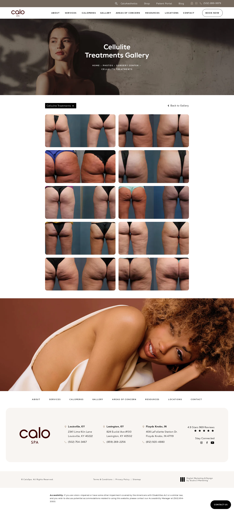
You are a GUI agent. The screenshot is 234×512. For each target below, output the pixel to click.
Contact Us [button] (220, 504)
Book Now (212, 13)
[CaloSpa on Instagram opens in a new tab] (201, 443)
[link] (192, 3)
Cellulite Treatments (117, 69)
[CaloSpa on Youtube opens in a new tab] (212, 443)
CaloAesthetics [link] (129, 3)
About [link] (55, 13)
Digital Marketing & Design (197, 479)
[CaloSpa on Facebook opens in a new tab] (207, 443)
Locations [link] (172, 13)
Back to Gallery (178, 105)
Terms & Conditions (103, 479)
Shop (147, 3)
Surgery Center (127, 65)
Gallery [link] (105, 13)
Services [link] (70, 13)
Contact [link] (188, 13)
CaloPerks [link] (89, 13)
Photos (108, 65)
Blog (181, 3)
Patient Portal (164, 3)
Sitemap (137, 479)
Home (96, 65)
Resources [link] (152, 13)
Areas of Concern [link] (128, 13)
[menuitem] (56, 13)
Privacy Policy (123, 479)
